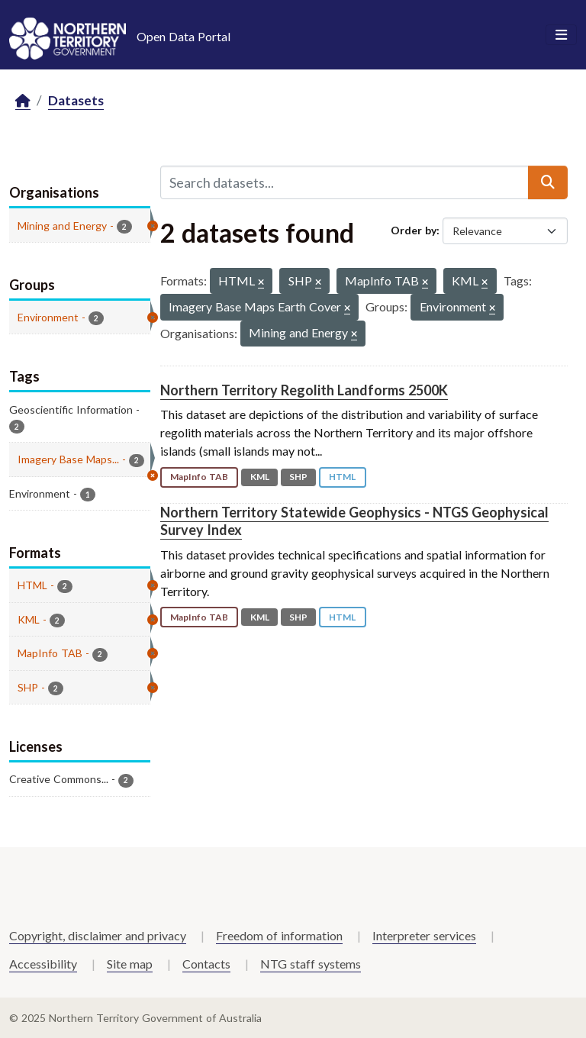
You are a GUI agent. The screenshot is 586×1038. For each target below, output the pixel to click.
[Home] (23, 101)
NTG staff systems (310, 963)
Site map (130, 963)
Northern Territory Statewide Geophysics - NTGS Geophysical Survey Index (354, 521)
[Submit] (548, 182)
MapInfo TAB (199, 476)
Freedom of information (279, 935)
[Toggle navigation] (561, 35)
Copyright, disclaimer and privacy (97, 935)
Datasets (76, 100)
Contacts (206, 963)
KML (259, 476)
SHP (298, 476)
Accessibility (43, 963)
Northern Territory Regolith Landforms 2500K (304, 390)
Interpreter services (424, 935)
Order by (413, 230)
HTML (342, 476)
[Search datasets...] (344, 182)
